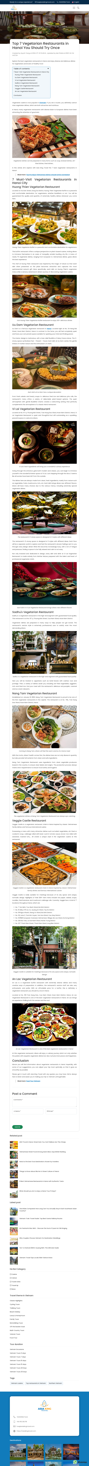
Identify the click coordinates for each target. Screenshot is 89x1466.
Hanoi (49, 329)
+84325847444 (64, 2)
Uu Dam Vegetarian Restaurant (26, 77)
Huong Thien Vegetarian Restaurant (28, 75)
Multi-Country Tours (17, 1330)
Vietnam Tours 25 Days (18, 1372)
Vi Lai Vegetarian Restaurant (25, 80)
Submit (17, 1127)
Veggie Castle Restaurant (24, 89)
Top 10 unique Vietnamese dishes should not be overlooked (48, 175)
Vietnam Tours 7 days (18, 1357)
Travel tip (14, 1285)
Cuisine (13, 1274)
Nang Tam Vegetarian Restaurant (27, 86)
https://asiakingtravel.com (26, 1431)
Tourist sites (15, 1282)
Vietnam (42, 103)
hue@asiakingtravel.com (46, 2)
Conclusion (18, 95)
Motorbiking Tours (16, 1323)
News (13, 1289)
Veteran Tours (15, 1334)
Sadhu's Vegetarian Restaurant (26, 83)
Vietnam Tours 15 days (18, 1364)
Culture (13, 1278)
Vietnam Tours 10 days (18, 1361)
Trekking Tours (15, 1308)
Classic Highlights (16, 1301)
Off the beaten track (17, 1327)
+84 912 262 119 (22, 1422)
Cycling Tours (15, 1304)
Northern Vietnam (55, 1383)
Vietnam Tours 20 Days (18, 1368)
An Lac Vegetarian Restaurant (26, 91)
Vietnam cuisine (17, 1383)
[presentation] (27, 1120)
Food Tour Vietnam (33, 1081)
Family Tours (14, 1319)
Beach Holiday (15, 1312)
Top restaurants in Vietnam (36, 1383)
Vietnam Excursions (17, 1349)
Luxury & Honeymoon (17, 1316)
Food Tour (13, 1338)
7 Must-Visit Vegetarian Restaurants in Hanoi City (31, 72)
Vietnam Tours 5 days (18, 1353)
